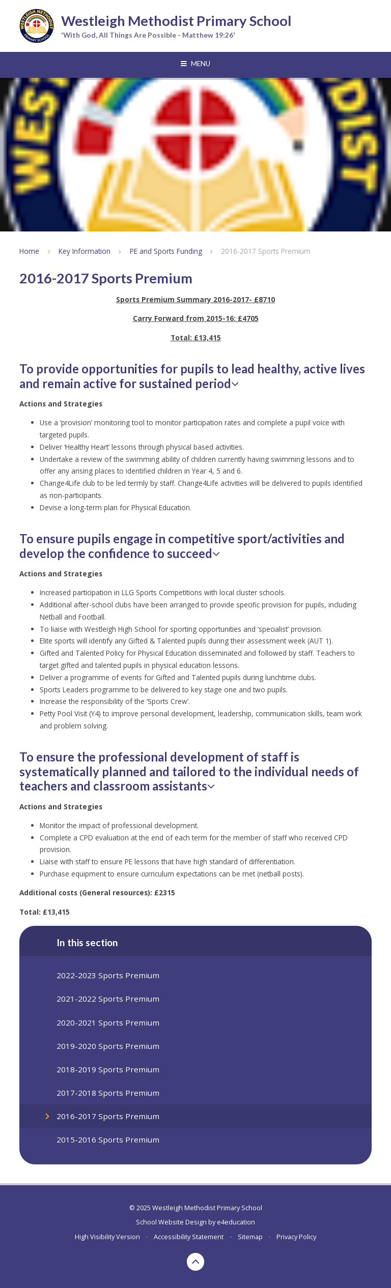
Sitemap (250, 1236)
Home (29, 251)
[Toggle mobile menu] (195, 64)
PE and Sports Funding (166, 251)
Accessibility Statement (189, 1236)
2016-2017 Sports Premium (266, 251)
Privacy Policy (296, 1236)
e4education (236, 1221)
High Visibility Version (107, 1236)
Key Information (84, 251)
